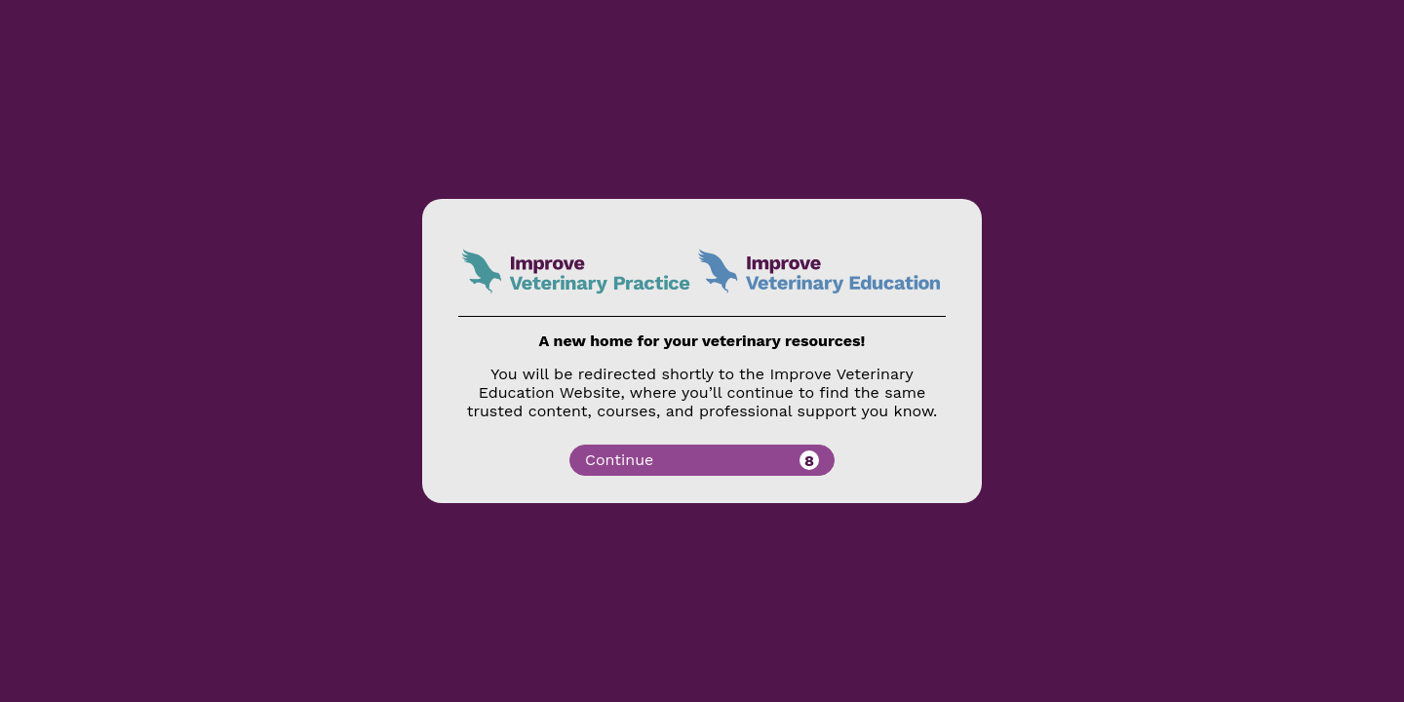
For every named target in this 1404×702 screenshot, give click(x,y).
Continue (702, 460)
